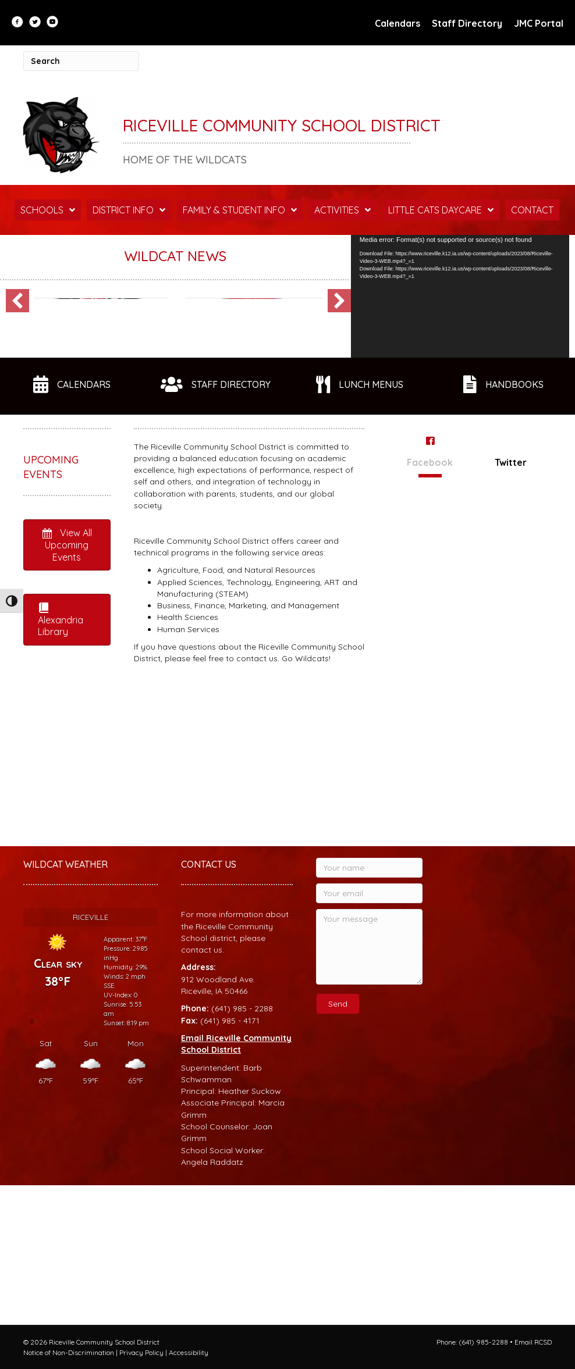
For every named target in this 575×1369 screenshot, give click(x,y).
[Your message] (369, 1086)
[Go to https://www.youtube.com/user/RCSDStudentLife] (52, 23)
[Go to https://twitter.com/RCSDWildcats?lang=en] (35, 23)
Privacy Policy (141, 1352)
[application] (460, 296)
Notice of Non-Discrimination (68, 1352)
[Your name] (369, 1007)
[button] (17, 393)
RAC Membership (92, 411)
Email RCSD (533, 1342)
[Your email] (369, 1033)
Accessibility (188, 1352)
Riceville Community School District (282, 125)
